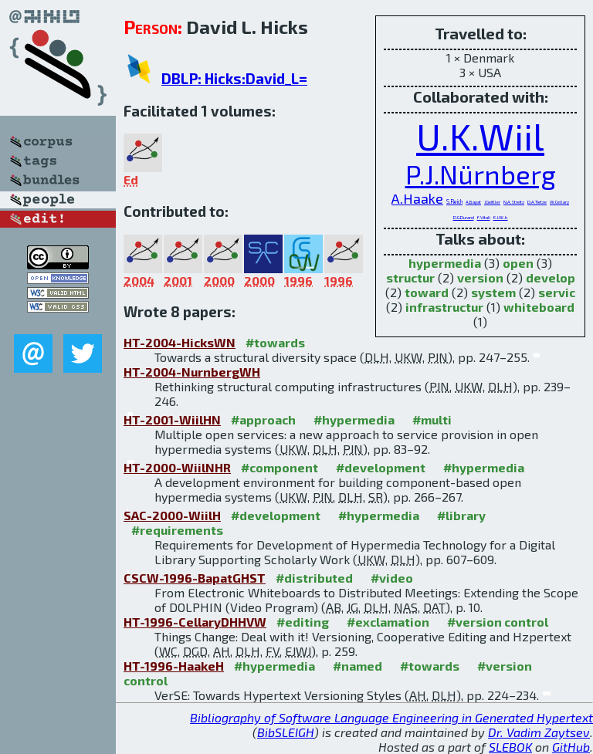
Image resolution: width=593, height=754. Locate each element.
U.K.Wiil (480, 135)
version (480, 277)
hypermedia (444, 262)
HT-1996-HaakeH (174, 665)
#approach (263, 419)
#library (461, 515)
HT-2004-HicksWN (180, 342)
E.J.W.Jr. (500, 217)
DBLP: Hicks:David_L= (234, 78)
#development (380, 467)
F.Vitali (483, 217)
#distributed (314, 577)
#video (392, 577)
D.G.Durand (463, 217)
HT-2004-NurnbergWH (192, 371)
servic (556, 292)
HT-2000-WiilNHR (177, 467)
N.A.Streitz (513, 202)
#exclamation (388, 621)
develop (550, 277)
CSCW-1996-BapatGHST (195, 577)
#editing (302, 621)
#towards (275, 342)
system (493, 292)
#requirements (177, 529)
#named (357, 665)
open (518, 262)
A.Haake (417, 198)
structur (410, 277)
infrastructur (444, 306)
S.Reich (454, 201)
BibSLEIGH (285, 732)
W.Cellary (559, 202)
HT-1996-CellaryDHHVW (195, 621)
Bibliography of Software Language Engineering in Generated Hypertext (391, 717)
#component (279, 467)
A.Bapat (473, 202)
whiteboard (538, 306)
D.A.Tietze (537, 202)
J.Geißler (492, 202)
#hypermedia (354, 419)
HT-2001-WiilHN (172, 419)
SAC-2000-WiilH (172, 515)
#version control (497, 621)
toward (427, 292)
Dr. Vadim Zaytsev (539, 732)
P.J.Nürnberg (480, 174)
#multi (432, 419)
